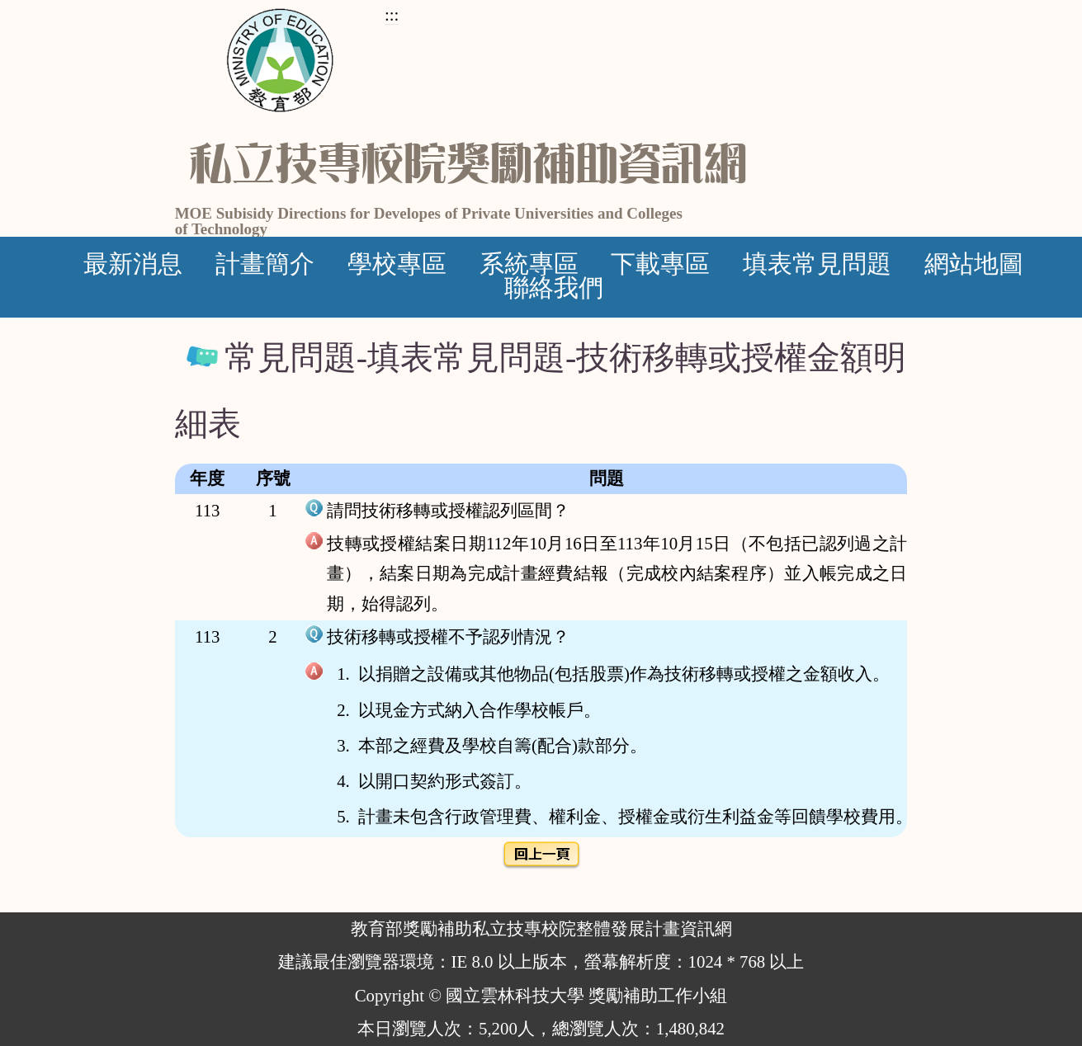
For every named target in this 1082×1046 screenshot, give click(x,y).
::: (392, 14)
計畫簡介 (264, 264)
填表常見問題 (817, 264)
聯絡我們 (553, 288)
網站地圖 (973, 264)
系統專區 (529, 264)
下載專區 (660, 264)
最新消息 (132, 264)
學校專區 (397, 264)
